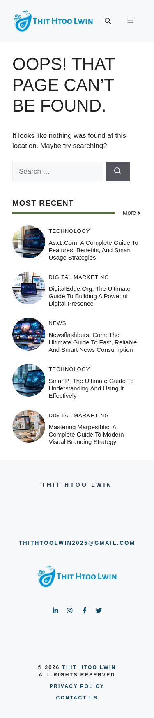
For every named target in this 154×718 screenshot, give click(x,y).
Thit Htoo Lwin (89, 667)
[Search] (118, 171)
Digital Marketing (79, 277)
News (58, 323)
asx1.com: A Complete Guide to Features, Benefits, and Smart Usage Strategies (93, 250)
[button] (108, 21)
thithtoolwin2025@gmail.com (77, 543)
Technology (69, 231)
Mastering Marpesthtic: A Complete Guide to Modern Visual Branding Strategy (86, 434)
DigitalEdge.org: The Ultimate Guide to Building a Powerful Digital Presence (90, 296)
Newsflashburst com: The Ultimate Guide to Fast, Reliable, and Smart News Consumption (94, 342)
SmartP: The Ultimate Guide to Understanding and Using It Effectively (91, 388)
